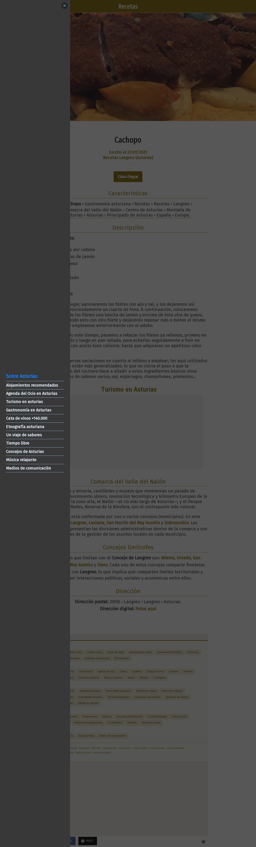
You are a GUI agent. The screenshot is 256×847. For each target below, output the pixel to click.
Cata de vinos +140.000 (26, 418)
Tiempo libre (17, 443)
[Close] (64, 5)
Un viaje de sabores (24, 435)
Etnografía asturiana (25, 426)
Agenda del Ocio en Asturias (31, 393)
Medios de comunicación (28, 468)
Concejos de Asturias (25, 451)
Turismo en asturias (24, 401)
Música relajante (21, 459)
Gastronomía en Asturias (28, 410)
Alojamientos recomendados (32, 385)
